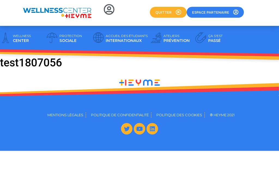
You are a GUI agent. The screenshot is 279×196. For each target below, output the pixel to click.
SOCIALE (70, 38)
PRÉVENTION (176, 38)
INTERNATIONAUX (127, 38)
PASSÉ (215, 38)
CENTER (22, 38)
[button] (168, 12)
